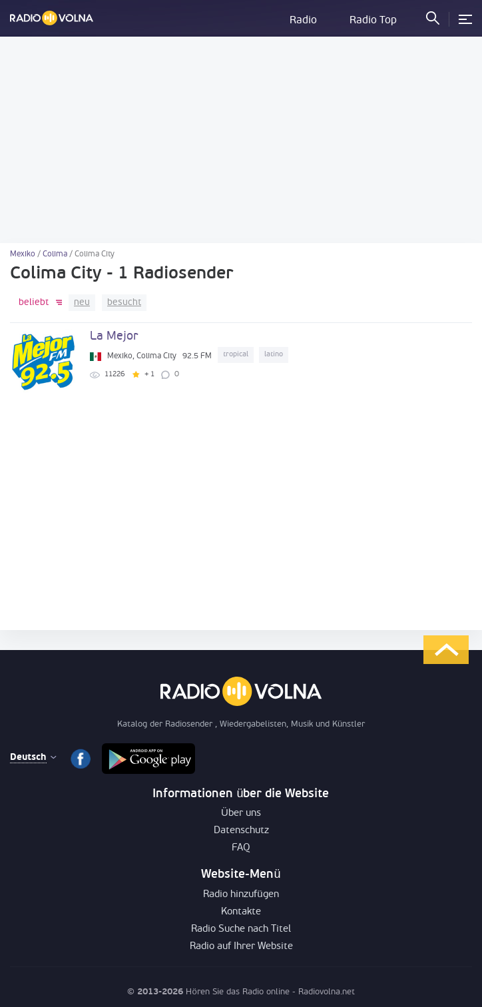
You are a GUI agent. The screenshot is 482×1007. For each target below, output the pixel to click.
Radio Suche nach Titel (241, 929)
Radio (303, 20)
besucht (124, 303)
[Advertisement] (241, 140)
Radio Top (373, 20)
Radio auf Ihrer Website (241, 947)
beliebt (34, 303)
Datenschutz (241, 831)
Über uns (241, 814)
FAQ (241, 848)
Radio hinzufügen (240, 895)
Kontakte (241, 912)
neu (82, 303)
